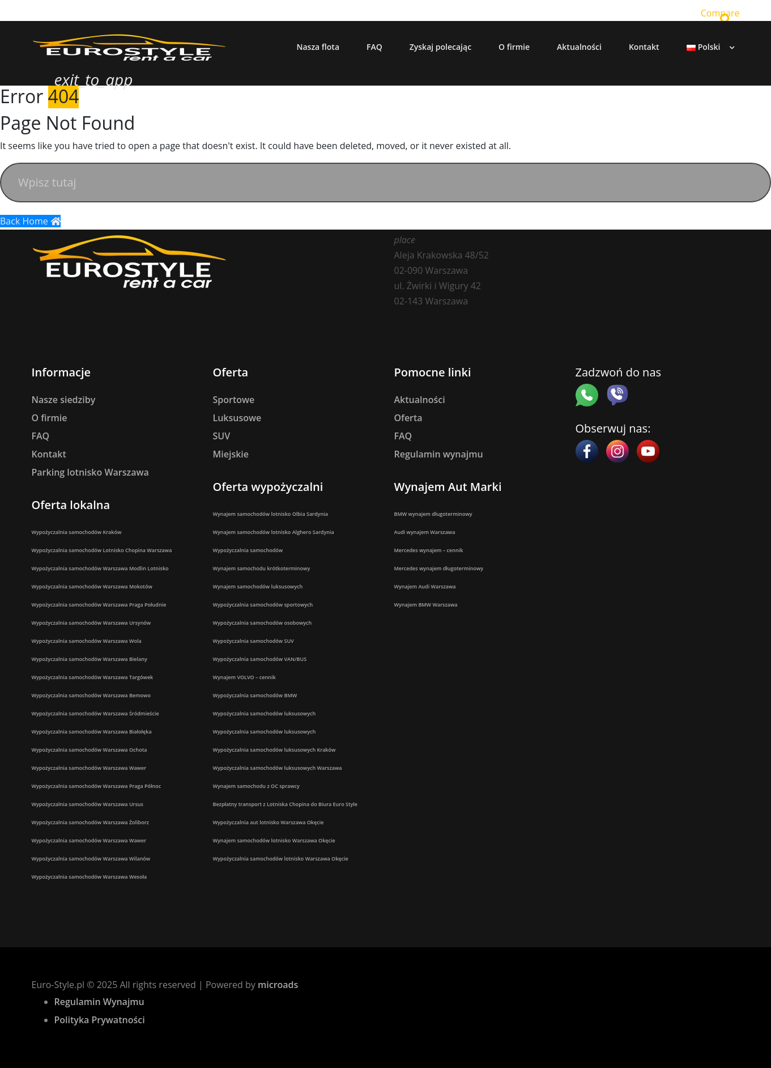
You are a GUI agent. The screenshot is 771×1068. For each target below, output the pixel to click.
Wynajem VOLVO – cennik (244, 677)
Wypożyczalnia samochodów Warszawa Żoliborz (90, 822)
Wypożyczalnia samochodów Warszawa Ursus (87, 804)
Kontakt (49, 454)
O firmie (49, 418)
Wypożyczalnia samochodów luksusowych (264, 713)
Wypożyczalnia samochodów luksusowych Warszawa (277, 768)
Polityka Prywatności (99, 1020)
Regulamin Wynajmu (99, 1001)
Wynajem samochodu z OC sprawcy (256, 786)
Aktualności (419, 399)
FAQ (41, 436)
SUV (222, 436)
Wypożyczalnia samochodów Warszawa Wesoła (89, 876)
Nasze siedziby (64, 399)
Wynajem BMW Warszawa (426, 604)
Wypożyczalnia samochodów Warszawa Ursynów (91, 622)
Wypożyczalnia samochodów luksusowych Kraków (274, 749)
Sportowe (234, 399)
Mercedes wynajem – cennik (428, 550)
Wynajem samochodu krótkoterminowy (261, 568)
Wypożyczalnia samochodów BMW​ (255, 695)
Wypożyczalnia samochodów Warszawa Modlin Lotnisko (100, 568)
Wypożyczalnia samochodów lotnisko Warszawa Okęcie (280, 858)
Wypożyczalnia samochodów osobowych (262, 622)
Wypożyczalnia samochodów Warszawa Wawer (89, 768)
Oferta (408, 418)
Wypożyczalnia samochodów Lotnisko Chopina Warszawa (102, 550)
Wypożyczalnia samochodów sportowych (263, 604)
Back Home (30, 221)
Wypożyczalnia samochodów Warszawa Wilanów (91, 858)
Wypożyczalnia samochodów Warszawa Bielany (89, 659)
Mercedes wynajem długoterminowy (439, 568)
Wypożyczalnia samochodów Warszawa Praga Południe (99, 604)
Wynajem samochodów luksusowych (258, 586)
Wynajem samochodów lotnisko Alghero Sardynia (273, 532)
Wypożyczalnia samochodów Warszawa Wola (87, 641)
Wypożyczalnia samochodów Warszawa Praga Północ (96, 786)
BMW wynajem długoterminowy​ (433, 514)
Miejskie (231, 454)
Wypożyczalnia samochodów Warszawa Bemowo (91, 695)
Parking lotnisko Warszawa (90, 472)
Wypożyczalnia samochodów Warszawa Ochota (89, 749)
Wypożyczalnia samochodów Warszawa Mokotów (92, 586)
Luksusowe (237, 418)
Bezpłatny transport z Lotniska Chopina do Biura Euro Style (285, 804)
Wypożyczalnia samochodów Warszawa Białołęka (92, 731)
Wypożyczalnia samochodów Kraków (77, 532)
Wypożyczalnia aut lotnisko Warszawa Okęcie (268, 822)
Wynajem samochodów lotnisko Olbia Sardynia (270, 514)
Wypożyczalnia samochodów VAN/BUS (260, 659)
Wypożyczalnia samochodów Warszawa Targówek (93, 677)
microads (278, 984)
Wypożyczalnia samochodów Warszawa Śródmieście (95, 713)
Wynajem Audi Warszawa (425, 586)
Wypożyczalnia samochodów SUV (253, 641)
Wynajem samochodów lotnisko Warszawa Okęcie (274, 840)
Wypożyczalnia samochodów (248, 550)
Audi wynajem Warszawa (424, 532)
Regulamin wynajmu (438, 454)
